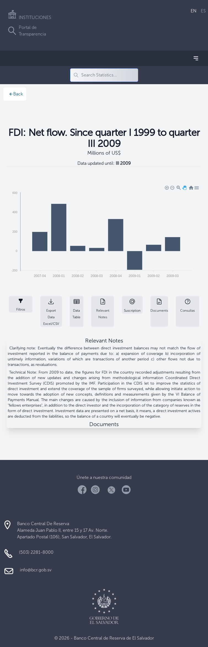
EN (193, 10)
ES (203, 10)
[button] (166, 187)
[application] (104, 233)
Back (16, 94)
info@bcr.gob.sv (36, 569)
